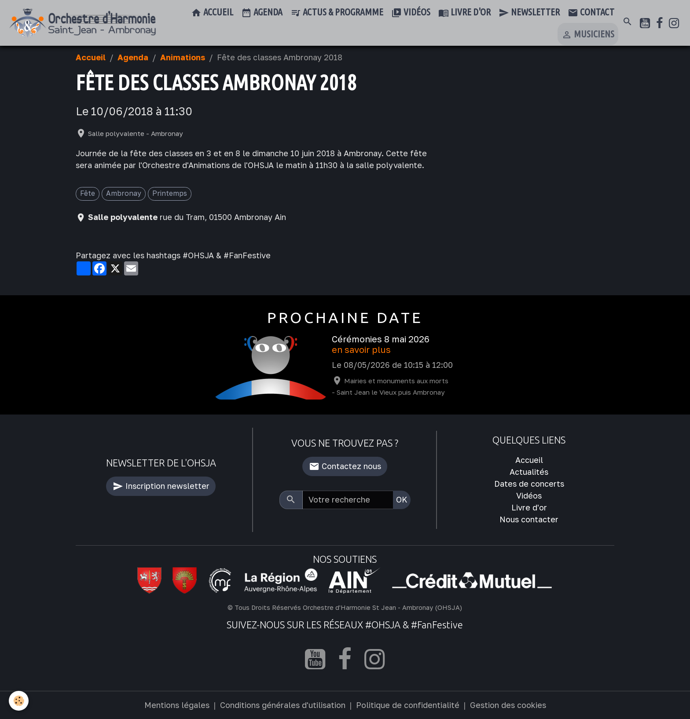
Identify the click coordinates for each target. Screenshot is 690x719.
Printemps (169, 193)
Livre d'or (464, 13)
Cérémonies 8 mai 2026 (380, 339)
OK (401, 499)
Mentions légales (176, 705)
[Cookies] (19, 701)
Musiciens (588, 35)
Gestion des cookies (508, 705)
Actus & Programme (336, 13)
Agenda (262, 13)
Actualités (529, 472)
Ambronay (123, 193)
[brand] (82, 23)
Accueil (212, 13)
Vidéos (410, 13)
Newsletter (529, 13)
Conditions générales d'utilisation (282, 705)
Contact (591, 13)
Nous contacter (528, 519)
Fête (87, 193)
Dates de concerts (529, 483)
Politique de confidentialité (407, 705)
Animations (182, 57)
